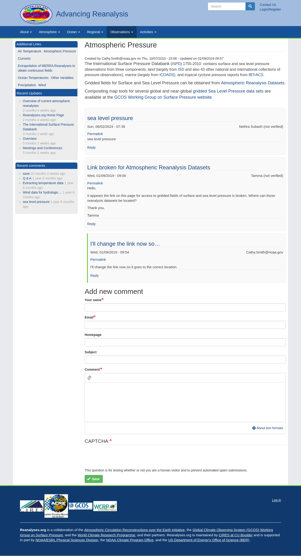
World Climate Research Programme (106, 535)
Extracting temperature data (43, 183)
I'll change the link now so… (125, 244)
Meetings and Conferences (42, 148)
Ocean (73, 32)
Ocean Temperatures (33, 78)
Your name (93, 300)
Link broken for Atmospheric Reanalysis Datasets (148, 167)
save (26, 173)
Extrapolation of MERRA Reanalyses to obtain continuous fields (46, 68)
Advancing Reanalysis (92, 14)
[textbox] (185, 402)
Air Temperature (29, 51)
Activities (148, 32)
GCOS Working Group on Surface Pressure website (163, 97)
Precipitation (27, 85)
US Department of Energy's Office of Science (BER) (208, 540)
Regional (95, 32)
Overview (29, 138)
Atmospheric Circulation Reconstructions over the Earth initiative (134, 530)
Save (93, 479)
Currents (24, 58)
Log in (276, 500)
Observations (121, 32)
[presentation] (120, 459)
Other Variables (62, 78)
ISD (181, 69)
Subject (91, 352)
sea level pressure (110, 118)
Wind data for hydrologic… (42, 192)
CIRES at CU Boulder (236, 535)
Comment (92, 369)
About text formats (267, 428)
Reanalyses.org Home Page (43, 115)
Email (89, 317)
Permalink (95, 134)
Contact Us (268, 5)
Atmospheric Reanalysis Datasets (252, 83)
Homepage (93, 335)
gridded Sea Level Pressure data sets (228, 91)
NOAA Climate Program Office (129, 540)
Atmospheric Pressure (60, 51)
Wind (42, 85)
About (26, 32)
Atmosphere (49, 32)
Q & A (27, 178)
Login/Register (270, 9)
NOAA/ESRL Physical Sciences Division (67, 540)
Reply (91, 147)
